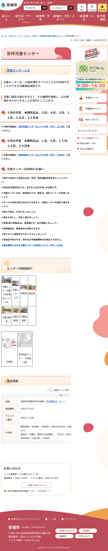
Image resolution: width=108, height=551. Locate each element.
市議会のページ (93, 108)
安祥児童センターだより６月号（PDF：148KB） (42, 154)
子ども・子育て (31, 35)
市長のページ (92, 97)
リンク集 (52, 518)
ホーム (4, 35)
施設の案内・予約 (87, 143)
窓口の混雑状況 (87, 148)
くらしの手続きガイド (89, 138)
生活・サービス (15, 35)
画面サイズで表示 (61, 390)
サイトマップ (70, 518)
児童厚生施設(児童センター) (52, 35)
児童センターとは (18, 70)
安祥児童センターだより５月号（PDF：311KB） (42, 126)
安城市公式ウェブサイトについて (25, 518)
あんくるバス (92, 119)
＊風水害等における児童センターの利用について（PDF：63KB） (32, 245)
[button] (81, 8)
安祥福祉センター (55, 401)
